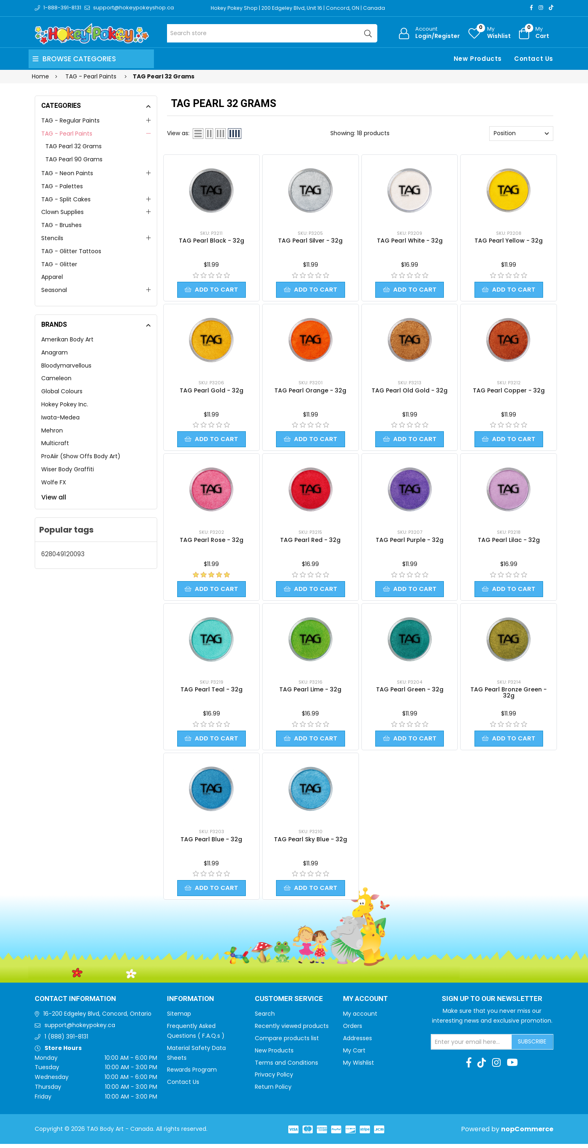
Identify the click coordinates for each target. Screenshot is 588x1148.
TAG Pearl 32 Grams (73, 146)
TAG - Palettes (62, 186)
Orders (352, 1030)
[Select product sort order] (521, 133)
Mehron (52, 430)
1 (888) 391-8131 (66, 1041)
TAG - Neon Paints (67, 173)
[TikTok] (551, 7)
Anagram (54, 352)
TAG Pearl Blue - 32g (211, 842)
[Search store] (272, 33)
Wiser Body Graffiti (67, 469)
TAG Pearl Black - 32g (211, 240)
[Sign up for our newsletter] (471, 1046)
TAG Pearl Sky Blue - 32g (310, 842)
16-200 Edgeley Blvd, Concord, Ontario (97, 1018)
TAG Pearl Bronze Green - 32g (508, 695)
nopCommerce (527, 1133)
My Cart (354, 1054)
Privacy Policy (274, 1078)
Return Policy (273, 1091)
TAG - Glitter (59, 264)
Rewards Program (192, 1074)
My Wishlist (358, 1067)
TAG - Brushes (61, 225)
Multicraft (55, 443)
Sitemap (179, 1018)
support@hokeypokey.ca (80, 1029)
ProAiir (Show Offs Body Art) (80, 456)
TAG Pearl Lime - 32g (310, 692)
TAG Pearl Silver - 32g (310, 240)
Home (40, 76)
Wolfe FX (53, 482)
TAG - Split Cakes (66, 199)
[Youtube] (512, 1067)
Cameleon (56, 378)
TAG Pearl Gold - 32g (211, 391)
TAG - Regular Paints (70, 120)
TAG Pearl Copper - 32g (509, 391)
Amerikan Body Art (67, 339)
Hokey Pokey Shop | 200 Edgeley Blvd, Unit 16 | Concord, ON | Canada (301, 8)
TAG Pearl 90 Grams (73, 159)
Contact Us (533, 58)
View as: (178, 133)
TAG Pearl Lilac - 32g (509, 541)
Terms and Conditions (286, 1067)
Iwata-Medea (60, 417)
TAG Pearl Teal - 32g (211, 692)
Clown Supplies (62, 212)
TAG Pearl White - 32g (410, 240)
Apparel (52, 277)
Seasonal (54, 290)
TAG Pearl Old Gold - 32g (410, 391)
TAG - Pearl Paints (66, 133)
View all (53, 497)
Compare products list (287, 1042)
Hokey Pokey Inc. (64, 404)
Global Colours (61, 391)
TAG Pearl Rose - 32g (211, 541)
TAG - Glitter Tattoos (71, 251)
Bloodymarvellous (66, 365)
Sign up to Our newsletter (492, 1003)
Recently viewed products (292, 1030)
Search (265, 1018)
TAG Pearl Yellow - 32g (508, 240)
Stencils (52, 238)
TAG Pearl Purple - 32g (409, 541)
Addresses (357, 1042)
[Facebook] (531, 7)
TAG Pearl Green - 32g (409, 692)
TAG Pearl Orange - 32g (310, 391)
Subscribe (532, 1045)
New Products (478, 58)
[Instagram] (541, 7)
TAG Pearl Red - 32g (310, 541)
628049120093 (63, 554)
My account (360, 1018)
